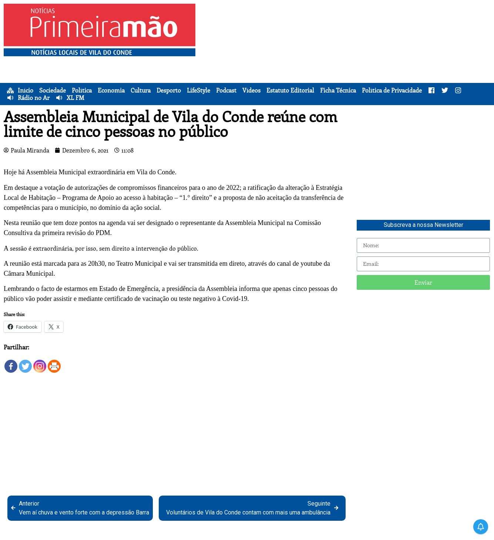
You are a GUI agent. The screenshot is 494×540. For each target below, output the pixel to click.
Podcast (226, 90)
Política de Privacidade (392, 90)
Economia (111, 90)
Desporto (169, 90)
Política (82, 90)
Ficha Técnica (338, 90)
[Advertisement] (346, 55)
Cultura (141, 90)
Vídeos (251, 90)
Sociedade (52, 90)
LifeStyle (198, 90)
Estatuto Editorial (290, 90)
